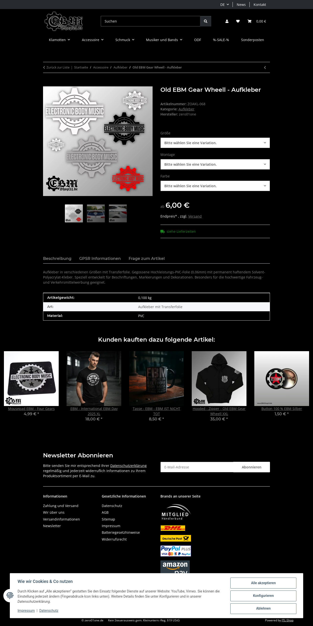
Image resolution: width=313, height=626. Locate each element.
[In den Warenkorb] (47, 83)
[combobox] (215, 143)
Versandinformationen (61, 519)
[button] (227, 21)
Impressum (26, 611)
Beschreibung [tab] (57, 258)
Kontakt (260, 4)
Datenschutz (49, 611)
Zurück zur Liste (57, 67)
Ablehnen (263, 609)
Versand (195, 216)
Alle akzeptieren (263, 583)
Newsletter (52, 525)
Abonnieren (251, 467)
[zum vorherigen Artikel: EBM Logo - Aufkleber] (265, 67)
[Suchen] (150, 21)
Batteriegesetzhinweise (121, 532)
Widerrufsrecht (114, 539)
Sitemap (108, 519)
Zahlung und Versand (60, 505)
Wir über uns (54, 512)
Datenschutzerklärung (128, 465)
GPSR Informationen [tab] (100, 258)
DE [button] (222, 4)
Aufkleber (186, 109)
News (241, 4)
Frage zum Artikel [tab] (147, 258)
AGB (105, 512)
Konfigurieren (263, 596)
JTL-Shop (287, 620)
